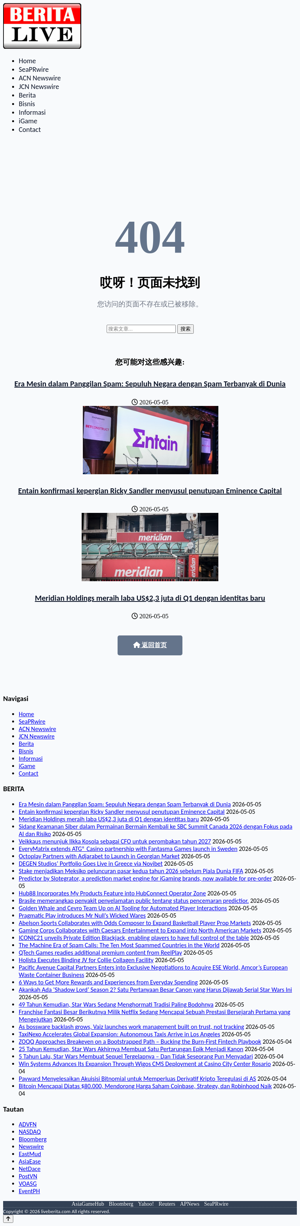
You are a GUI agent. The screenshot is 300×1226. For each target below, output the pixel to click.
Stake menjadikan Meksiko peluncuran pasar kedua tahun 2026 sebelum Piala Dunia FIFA (131, 871)
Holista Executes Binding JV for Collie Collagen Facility (86, 960)
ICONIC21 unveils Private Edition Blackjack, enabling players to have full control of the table (134, 937)
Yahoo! (146, 1204)
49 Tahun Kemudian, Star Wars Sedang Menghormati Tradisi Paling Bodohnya (116, 1004)
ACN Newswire (40, 78)
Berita (27, 95)
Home (27, 61)
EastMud (30, 1154)
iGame (28, 121)
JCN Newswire (39, 86)
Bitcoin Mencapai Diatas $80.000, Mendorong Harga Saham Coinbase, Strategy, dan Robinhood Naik (145, 1086)
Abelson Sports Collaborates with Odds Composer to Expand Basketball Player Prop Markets (135, 923)
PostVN (28, 1176)
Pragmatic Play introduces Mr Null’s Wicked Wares (82, 915)
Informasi (32, 112)
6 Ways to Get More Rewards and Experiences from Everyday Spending (108, 982)
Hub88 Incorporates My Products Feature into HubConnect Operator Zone (112, 893)
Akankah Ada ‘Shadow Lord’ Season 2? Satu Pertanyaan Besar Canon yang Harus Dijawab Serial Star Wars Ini (155, 989)
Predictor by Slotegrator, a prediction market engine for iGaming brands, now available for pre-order (145, 878)
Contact (30, 129)
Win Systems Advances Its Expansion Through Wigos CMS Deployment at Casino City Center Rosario (145, 1064)
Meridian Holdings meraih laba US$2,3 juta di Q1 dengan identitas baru (150, 598)
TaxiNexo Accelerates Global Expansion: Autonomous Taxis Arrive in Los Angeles (119, 1034)
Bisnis (27, 104)
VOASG (28, 1183)
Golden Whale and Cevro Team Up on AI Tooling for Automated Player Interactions (123, 908)
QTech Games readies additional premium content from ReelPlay (100, 952)
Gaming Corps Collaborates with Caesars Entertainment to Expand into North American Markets (140, 930)
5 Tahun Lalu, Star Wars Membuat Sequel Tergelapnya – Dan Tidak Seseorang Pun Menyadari (136, 1056)
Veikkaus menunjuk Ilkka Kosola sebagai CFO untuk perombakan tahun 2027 (115, 841)
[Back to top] (8, 1219)
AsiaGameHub (87, 1204)
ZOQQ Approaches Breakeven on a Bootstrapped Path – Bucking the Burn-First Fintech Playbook (140, 1041)
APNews (190, 1204)
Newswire (31, 1146)
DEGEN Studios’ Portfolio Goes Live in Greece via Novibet (90, 863)
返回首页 (150, 645)
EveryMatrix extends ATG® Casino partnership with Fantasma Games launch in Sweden (128, 848)
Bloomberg (32, 1139)
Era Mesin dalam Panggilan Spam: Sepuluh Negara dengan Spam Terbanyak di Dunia (150, 383)
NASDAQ (30, 1131)
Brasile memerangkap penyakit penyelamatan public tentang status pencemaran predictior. (134, 900)
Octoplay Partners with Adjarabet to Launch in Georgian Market (99, 856)
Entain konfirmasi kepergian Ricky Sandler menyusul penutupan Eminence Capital (150, 490)
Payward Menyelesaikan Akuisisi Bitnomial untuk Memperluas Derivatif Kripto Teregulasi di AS (137, 1078)
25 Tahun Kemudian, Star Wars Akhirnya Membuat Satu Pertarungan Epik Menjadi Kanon (131, 1049)
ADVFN (28, 1124)
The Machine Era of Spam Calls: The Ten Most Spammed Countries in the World (119, 945)
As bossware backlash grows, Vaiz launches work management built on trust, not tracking (131, 1026)
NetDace (30, 1169)
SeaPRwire (34, 69)
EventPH (29, 1191)
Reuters (167, 1204)
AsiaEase (30, 1161)
